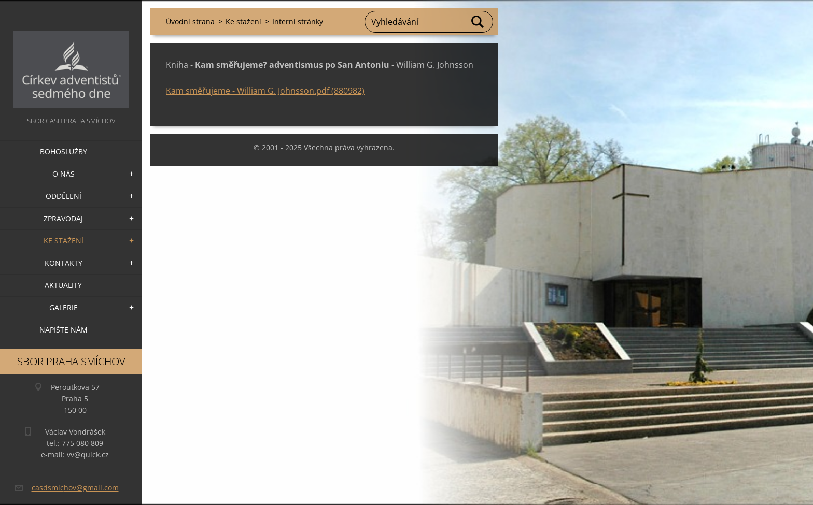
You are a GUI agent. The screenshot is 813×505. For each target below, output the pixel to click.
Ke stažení (63, 241)
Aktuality (63, 285)
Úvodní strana (190, 21)
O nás (63, 174)
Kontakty (63, 263)
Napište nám (63, 330)
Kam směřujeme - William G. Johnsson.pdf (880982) (265, 90)
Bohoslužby (63, 151)
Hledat (478, 22)
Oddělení (63, 196)
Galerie (63, 307)
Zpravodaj (63, 218)
